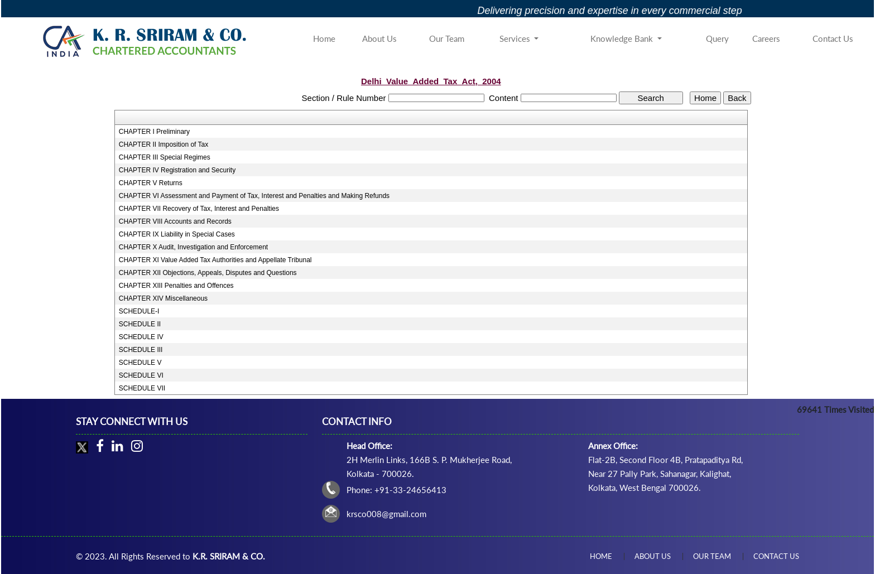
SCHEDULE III (141, 350)
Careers (766, 38)
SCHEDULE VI (141, 375)
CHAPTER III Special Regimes (164, 157)
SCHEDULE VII (142, 388)
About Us (379, 38)
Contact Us (832, 38)
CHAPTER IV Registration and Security (177, 170)
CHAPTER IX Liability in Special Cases (177, 234)
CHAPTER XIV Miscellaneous (163, 298)
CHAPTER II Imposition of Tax (164, 144)
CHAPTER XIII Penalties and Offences (176, 286)
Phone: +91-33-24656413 (396, 490)
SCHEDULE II (140, 324)
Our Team (446, 38)
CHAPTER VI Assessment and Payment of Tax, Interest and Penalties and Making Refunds (254, 196)
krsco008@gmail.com (386, 514)
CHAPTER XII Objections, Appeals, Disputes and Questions (208, 273)
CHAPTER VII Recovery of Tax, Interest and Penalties (199, 209)
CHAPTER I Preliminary (154, 132)
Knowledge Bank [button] (622, 38)
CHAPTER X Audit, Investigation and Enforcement (193, 247)
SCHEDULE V (140, 362)
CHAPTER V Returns (150, 183)
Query (717, 38)
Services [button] (515, 38)
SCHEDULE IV (141, 337)
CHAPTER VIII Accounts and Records (175, 221)
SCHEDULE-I (139, 311)
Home (324, 38)
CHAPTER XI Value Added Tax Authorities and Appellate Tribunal (215, 260)
